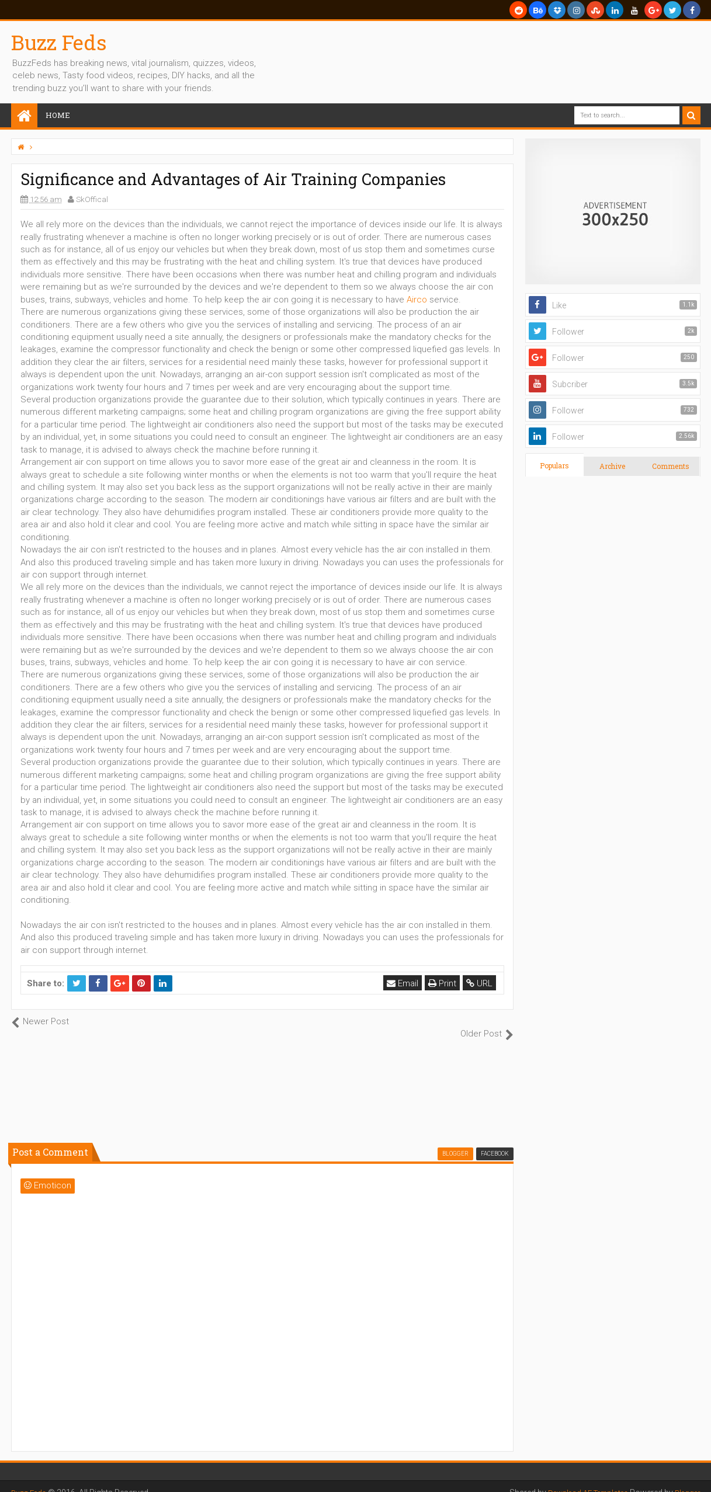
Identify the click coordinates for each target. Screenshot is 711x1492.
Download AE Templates (580, 1480)
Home (58, 115)
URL (481, 983)
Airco (417, 299)
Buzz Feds (59, 42)
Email (404, 983)
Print (444, 983)
